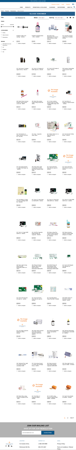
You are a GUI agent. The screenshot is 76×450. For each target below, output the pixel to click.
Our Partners (61, 7)
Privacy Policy (61, 444)
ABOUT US (69, 7)
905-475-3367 (42, 447)
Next (72, 418)
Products (27, 7)
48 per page (42, 17)
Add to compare (21, 43)
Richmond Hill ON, (25, 447)
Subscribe (48, 432)
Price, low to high (59, 17)
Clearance (52, 7)
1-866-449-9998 (42, 444)
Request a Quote (55, 4)
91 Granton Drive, (24, 444)
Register (68, 4)
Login (62, 4)
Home (21, 7)
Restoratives (13, 11)
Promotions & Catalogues (40, 7)
